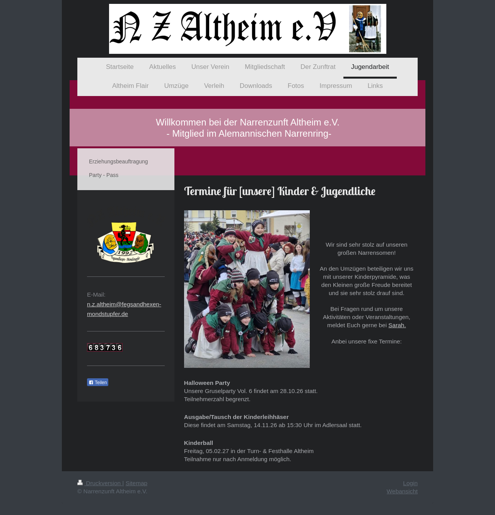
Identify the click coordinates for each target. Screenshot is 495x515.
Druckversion (99, 483)
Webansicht (402, 491)
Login (410, 483)
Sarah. (397, 325)
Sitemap (136, 483)
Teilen (98, 382)
